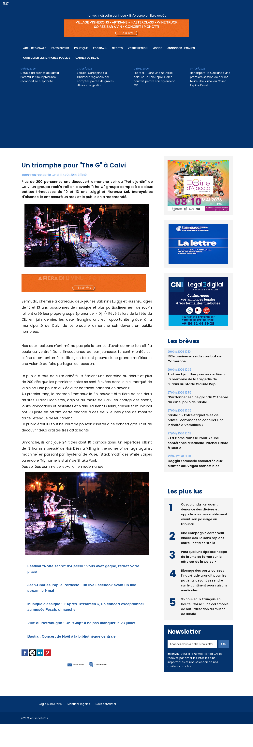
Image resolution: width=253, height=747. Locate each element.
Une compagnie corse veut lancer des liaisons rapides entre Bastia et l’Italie (203, 537)
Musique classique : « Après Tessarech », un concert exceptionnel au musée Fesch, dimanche (82, 606)
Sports (117, 48)
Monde (157, 48)
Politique (81, 48)
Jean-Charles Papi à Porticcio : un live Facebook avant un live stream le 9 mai (82, 587)
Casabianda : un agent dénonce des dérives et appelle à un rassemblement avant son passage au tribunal (204, 514)
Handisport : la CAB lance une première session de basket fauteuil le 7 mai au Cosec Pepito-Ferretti (210, 79)
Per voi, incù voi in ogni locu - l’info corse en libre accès (126, 15)
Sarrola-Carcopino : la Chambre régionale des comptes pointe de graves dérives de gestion (95, 79)
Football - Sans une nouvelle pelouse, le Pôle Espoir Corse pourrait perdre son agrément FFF (154, 79)
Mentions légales (85, 709)
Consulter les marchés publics (46, 57)
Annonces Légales (181, 48)
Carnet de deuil (87, 57)
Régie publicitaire (52, 709)
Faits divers (60, 48)
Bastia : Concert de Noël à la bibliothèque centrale (83, 641)
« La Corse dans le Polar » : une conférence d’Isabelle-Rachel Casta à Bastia (197, 443)
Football (100, 48)
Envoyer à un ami (65, 669)
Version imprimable (107, 669)
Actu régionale (34, 48)
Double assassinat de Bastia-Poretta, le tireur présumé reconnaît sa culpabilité (40, 77)
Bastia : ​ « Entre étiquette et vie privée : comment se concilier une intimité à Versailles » (198, 420)
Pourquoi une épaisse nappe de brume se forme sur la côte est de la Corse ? (204, 556)
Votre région (138, 48)
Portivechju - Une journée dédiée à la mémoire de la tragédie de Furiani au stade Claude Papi (197, 379)
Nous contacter (115, 709)
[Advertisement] (126, 120)
